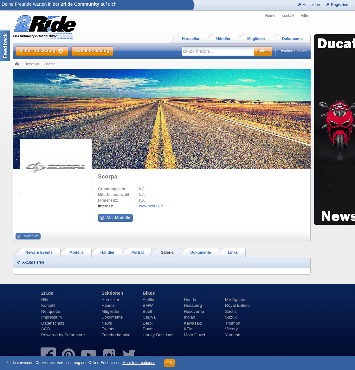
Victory (231, 328)
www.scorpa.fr (151, 206)
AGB (45, 328)
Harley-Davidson (158, 335)
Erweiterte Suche (293, 51)
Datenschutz (52, 323)
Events (107, 328)
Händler (108, 305)
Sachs (231, 311)
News (106, 323)
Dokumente (112, 317)
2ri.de (47, 293)
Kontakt (287, 15)
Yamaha (232, 335)
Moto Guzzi (194, 335)
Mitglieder (110, 311)
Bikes (149, 293)
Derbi (148, 323)
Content (5, 46)
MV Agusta (235, 299)
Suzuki (231, 317)
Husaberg (193, 305)
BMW (148, 305)
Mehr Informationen (138, 362)
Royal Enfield (237, 305)
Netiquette (50, 311)
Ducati (148, 328)
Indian (189, 317)
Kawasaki (193, 323)
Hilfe (304, 15)
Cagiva (149, 317)
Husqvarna (194, 311)
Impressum (51, 317)
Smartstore (74, 335)
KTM (188, 328)
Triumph (232, 323)
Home (270, 15)
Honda (190, 299)
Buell (147, 311)
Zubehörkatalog (116, 335)
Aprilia (148, 299)
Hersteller (31, 64)
